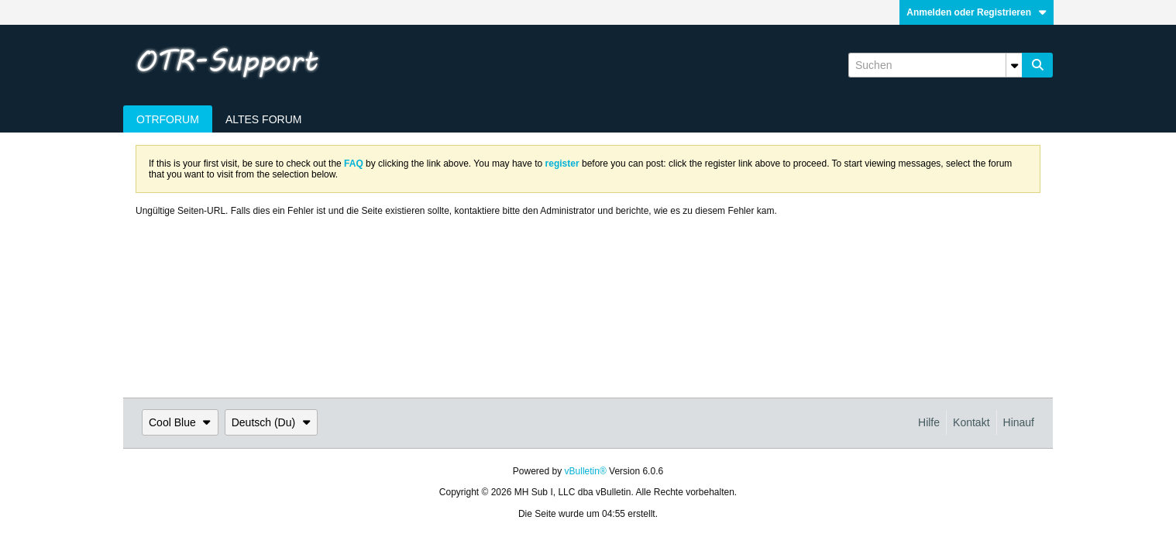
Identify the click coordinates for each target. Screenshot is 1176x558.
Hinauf (1018, 422)
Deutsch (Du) (271, 422)
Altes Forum (263, 119)
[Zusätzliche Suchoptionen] (1014, 65)
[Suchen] (935, 65)
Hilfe (929, 422)
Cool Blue (180, 422)
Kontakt (971, 422)
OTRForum (167, 119)
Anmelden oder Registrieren (976, 12)
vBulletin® (586, 471)
